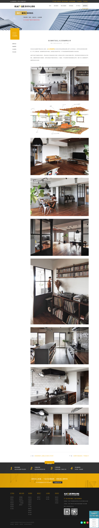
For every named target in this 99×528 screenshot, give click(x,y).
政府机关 (29, 510)
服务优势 (21, 499)
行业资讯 (14, 49)
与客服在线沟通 (57, 482)
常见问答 (14, 52)
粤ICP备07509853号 (28, 524)
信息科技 (29, 502)
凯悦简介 (12, 499)
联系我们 (86, 1)
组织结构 (12, 506)
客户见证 (38, 499)
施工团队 (47, 499)
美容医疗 (29, 504)
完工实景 (29, 514)
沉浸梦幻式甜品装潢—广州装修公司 (81, 455)
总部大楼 (29, 499)
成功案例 (56, 5)
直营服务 (21, 497)
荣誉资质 (12, 502)
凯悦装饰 (24, 6)
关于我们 (78, 5)
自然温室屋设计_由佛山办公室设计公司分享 (44, 455)
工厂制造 (29, 506)
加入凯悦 (12, 508)
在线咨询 (80, 1)
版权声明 (16, 524)
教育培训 (29, 508)
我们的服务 (63, 5)
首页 (50, 5)
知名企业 (29, 497)
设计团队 (47, 497)
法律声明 (21, 524)
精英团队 (71, 5)
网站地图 (12, 524)
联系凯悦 (12, 497)
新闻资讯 (85, 5)
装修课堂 (14, 46)
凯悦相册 (12, 504)
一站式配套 (21, 502)
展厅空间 (29, 512)
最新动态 (14, 43)
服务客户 (21, 504)
